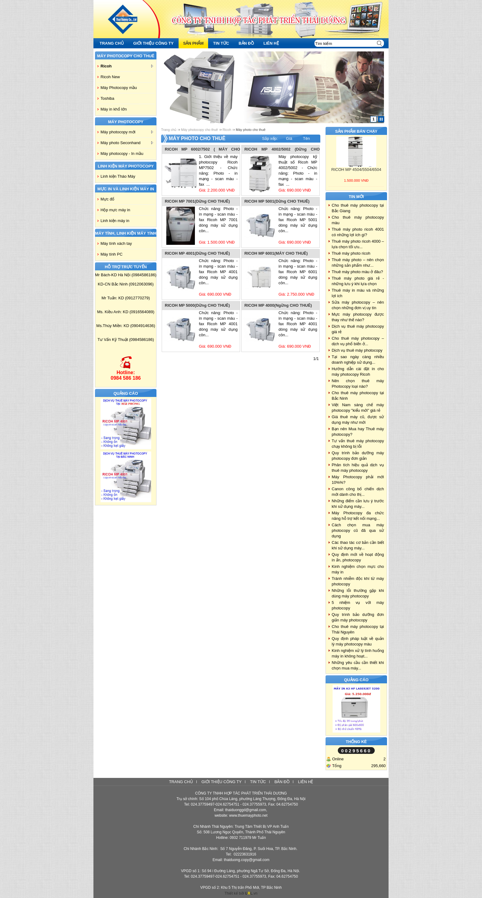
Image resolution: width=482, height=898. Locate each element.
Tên (306, 138)
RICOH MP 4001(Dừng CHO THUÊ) (197, 253)
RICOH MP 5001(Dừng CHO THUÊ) (277, 201)
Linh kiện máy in (115, 220)
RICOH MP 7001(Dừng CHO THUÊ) (197, 201)
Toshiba (107, 98)
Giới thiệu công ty (221, 781)
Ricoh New (110, 77)
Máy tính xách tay (116, 243)
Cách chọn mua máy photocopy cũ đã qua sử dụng (358, 530)
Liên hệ (305, 781)
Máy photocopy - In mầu (122, 153)
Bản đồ (282, 781)
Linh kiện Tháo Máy (118, 176)
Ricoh (127, 66)
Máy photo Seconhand (127, 142)
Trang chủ (168, 129)
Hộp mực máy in (115, 210)
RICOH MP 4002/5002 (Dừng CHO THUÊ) (282, 149)
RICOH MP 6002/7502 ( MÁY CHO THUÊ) (202, 149)
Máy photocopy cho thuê (199, 129)
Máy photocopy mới (127, 132)
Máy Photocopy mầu (119, 87)
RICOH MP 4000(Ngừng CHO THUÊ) (278, 305)
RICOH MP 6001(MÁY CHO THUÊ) (276, 253)
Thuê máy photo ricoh (351, 253)
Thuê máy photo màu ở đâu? (357, 271)
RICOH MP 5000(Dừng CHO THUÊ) (197, 305)
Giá (289, 138)
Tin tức (258, 781)
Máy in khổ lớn (114, 109)
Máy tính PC (112, 254)
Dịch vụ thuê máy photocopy (357, 350)
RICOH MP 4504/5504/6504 (356, 169)
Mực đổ (107, 199)
